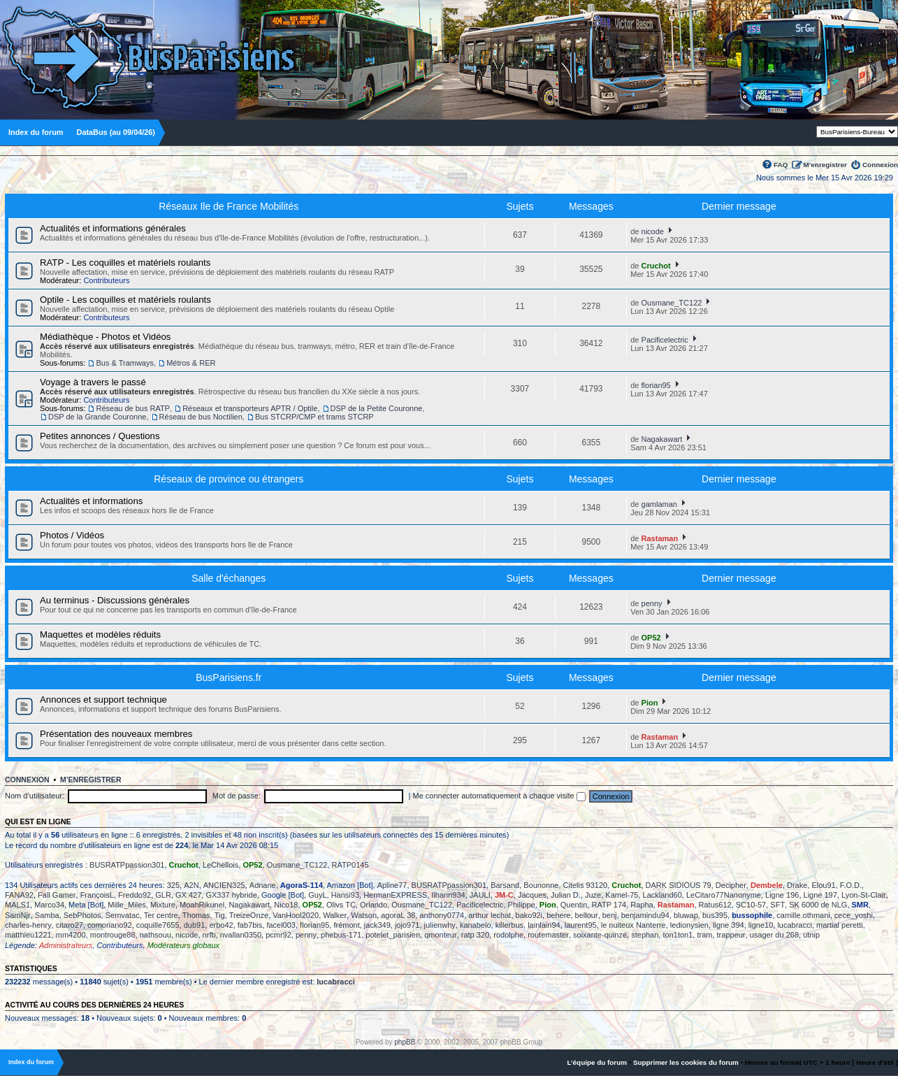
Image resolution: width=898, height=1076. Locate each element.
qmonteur (440, 935)
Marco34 (49, 905)
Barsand (505, 885)
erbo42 (221, 925)
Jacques (532, 895)
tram (704, 935)
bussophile (752, 915)
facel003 (281, 925)
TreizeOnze (248, 915)
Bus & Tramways (125, 363)
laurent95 (581, 925)
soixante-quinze (600, 935)
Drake (797, 885)
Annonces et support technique (103, 699)
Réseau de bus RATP (133, 408)
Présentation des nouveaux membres (116, 734)
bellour (586, 915)
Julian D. (566, 895)
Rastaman (660, 538)
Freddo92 (134, 895)
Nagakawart (662, 439)
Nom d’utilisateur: (34, 795)
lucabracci (794, 925)
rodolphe (508, 935)
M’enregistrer (825, 164)
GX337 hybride (230, 895)
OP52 (651, 637)
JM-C (504, 895)
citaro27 (69, 925)
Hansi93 (345, 895)
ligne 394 (728, 925)
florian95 (656, 385)
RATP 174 (608, 905)
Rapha (641, 905)
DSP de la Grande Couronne (97, 417)
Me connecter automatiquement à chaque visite (499, 795)
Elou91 (823, 885)
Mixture (162, 905)
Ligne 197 (820, 895)
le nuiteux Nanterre (633, 925)
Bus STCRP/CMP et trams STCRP (314, 417)
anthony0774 (442, 915)
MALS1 (17, 905)
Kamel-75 (621, 895)
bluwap (686, 915)
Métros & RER (190, 363)
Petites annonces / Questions (100, 436)
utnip (811, 935)
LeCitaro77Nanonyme (723, 895)
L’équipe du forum (597, 1062)
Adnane (262, 885)
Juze (593, 895)
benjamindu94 (645, 915)
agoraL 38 (398, 915)
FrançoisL (97, 895)
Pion (650, 702)
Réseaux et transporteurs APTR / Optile (249, 408)
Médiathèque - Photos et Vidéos (105, 336)
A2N (191, 885)
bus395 (714, 915)
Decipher (731, 885)
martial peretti (839, 925)
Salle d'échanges (228, 578)
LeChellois (220, 865)
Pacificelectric (665, 340)
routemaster (548, 935)
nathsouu (155, 935)
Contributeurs (106, 280)
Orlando (373, 905)
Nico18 (286, 905)
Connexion (880, 164)
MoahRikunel (202, 905)
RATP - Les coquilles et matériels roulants (125, 262)
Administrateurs (65, 945)
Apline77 (392, 885)
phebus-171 (341, 935)
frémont (346, 925)
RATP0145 (350, 865)
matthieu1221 (28, 935)
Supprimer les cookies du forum (686, 1062)
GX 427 (188, 895)
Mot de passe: (236, 795)
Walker (335, 915)
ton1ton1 (677, 935)
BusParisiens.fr (228, 677)
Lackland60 (662, 895)
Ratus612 (715, 905)
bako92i (529, 915)
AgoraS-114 (301, 885)
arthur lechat (489, 915)
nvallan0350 (240, 935)
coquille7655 (158, 925)
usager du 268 (774, 935)
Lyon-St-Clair (863, 895)
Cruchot (656, 265)
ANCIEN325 (224, 885)
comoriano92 (109, 925)
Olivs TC (341, 905)
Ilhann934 (448, 895)
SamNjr (18, 915)
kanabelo (475, 925)
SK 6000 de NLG (818, 905)
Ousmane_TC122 (672, 303)
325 (173, 885)
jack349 (377, 925)
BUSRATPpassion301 (126, 865)
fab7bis (250, 925)
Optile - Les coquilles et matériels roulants (125, 299)
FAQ (781, 164)
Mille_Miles (126, 905)
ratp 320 (475, 935)
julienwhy (440, 925)
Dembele (767, 885)
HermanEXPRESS (395, 895)
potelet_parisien (392, 935)
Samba (47, 915)
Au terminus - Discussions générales (114, 600)
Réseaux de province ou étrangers (228, 479)
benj (609, 915)
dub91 (194, 925)
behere (558, 915)
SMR (860, 905)
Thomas (196, 915)
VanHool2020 (296, 915)
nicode (653, 231)
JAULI (480, 895)
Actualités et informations (91, 501)
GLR (163, 895)
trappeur (731, 935)
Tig (220, 915)
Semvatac (123, 915)
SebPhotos (82, 915)
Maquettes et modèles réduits (100, 634)
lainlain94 (544, 925)
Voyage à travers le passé (93, 382)
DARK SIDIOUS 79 (678, 885)
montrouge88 (113, 935)
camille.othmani (803, 915)
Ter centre (161, 915)
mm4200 (71, 935)
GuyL (317, 895)
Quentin (574, 905)
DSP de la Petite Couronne (377, 408)
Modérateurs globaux (183, 945)
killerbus (509, 925)
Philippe (521, 905)
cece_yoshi (853, 915)
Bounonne (540, 885)
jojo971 (407, 925)
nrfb (209, 935)
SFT (777, 905)
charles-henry (28, 925)
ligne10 (760, 925)
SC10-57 (751, 905)
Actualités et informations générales (113, 228)
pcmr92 (278, 935)
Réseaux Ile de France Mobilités (228, 206)
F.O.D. (851, 885)
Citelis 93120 (585, 885)
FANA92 (19, 895)
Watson (364, 915)
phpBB (404, 1042)
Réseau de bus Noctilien (200, 417)
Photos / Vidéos (72, 535)
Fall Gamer (56, 895)
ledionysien (689, 925)
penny (652, 603)
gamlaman (659, 504)
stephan (644, 935)
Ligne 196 (782, 895)
